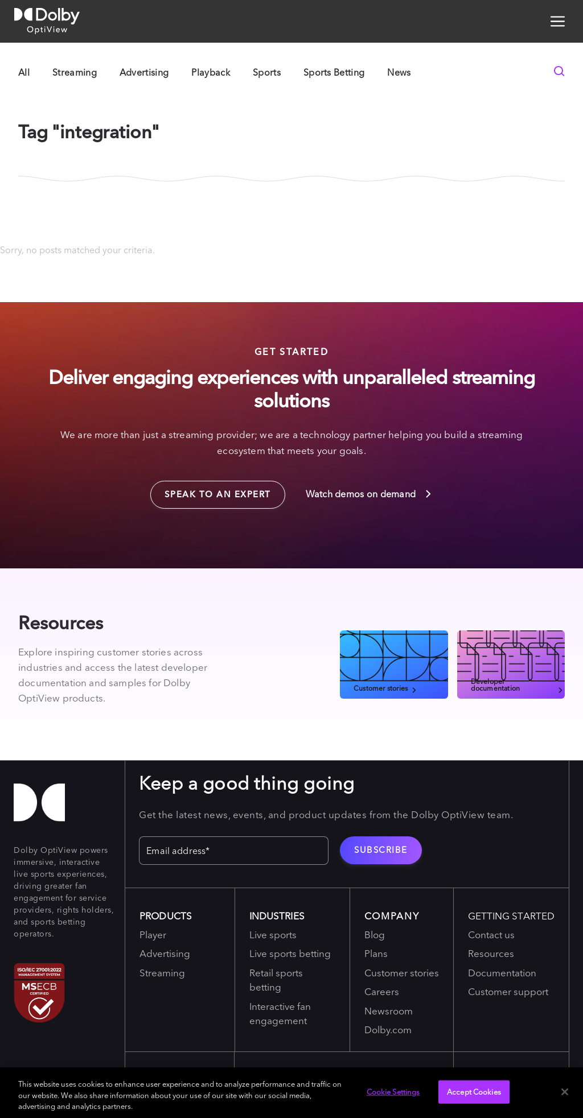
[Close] (564, 1091)
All (24, 72)
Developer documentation (518, 684)
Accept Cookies (474, 1091)
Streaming (74, 72)
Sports (267, 72)
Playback (210, 72)
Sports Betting (333, 72)
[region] (291, 1092)
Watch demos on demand (369, 493)
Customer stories (386, 688)
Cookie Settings (393, 1091)
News (398, 72)
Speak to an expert (210, 490)
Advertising (144, 72)
